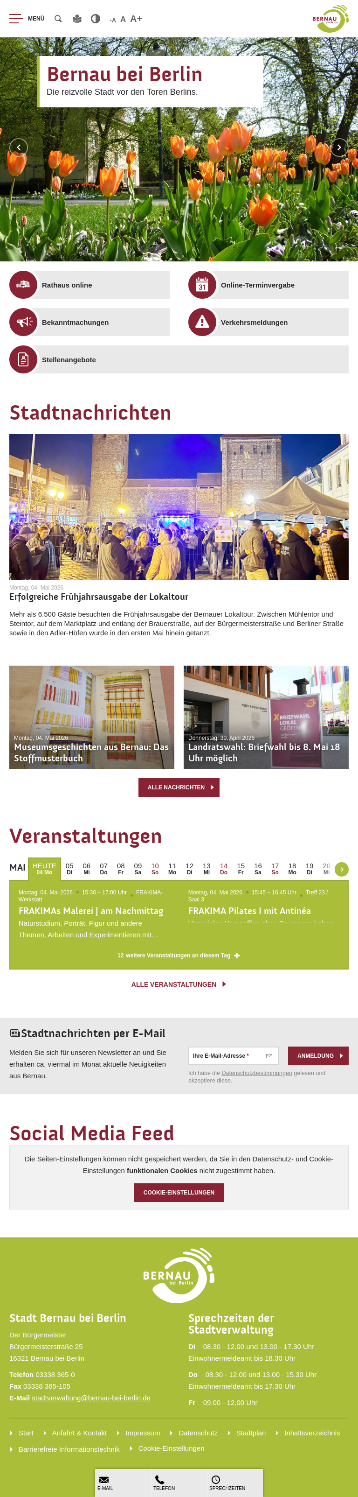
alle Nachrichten (181, 787)
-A (113, 20)
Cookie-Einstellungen (179, 1192)
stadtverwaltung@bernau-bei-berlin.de (91, 1398)
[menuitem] (96, 285)
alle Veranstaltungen (179, 984)
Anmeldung (320, 1056)
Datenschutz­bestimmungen (257, 1073)
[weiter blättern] (342, 869)
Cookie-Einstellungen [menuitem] (171, 1448)
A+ (136, 19)
